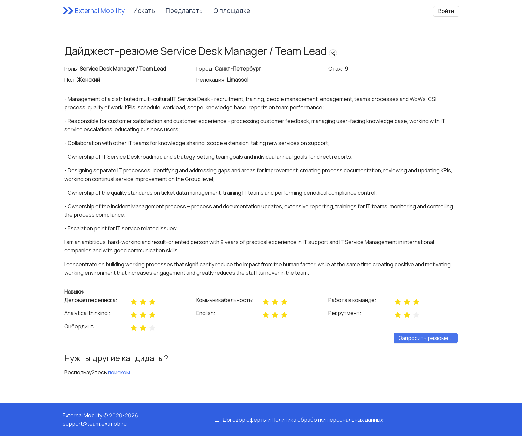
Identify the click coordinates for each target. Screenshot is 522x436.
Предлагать (184, 10)
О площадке (231, 10)
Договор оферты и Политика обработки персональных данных (303, 419)
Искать (144, 10)
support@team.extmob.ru (95, 423)
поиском (119, 372)
